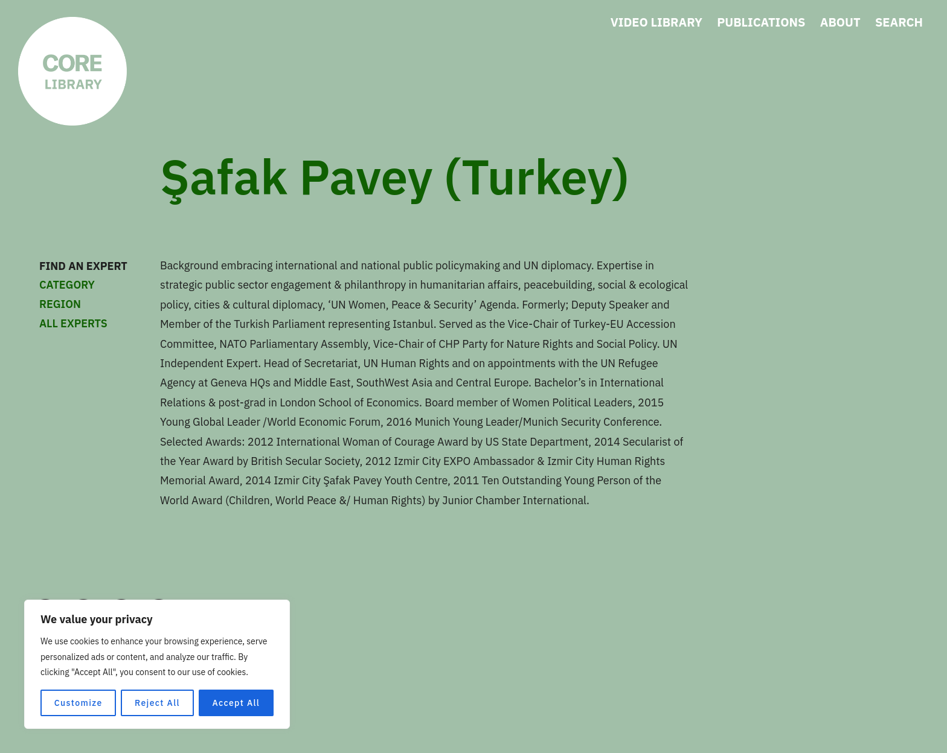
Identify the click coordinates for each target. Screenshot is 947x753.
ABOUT (840, 22)
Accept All (236, 702)
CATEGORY (102, 285)
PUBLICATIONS (761, 22)
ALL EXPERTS (73, 323)
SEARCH (899, 22)
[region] (157, 664)
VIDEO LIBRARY (656, 22)
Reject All (157, 702)
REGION (102, 304)
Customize (78, 702)
